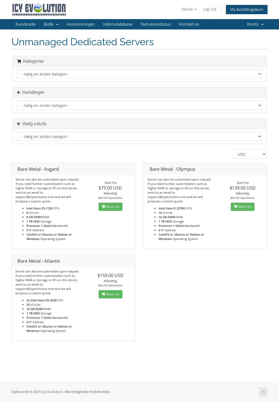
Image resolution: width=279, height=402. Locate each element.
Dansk (188, 9)
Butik (51, 24)
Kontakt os (189, 24)
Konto (255, 24)
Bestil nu (110, 206)
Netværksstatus (156, 24)
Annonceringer (80, 24)
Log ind (209, 9)
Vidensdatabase (118, 24)
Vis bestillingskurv (246, 9)
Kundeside (26, 24)
